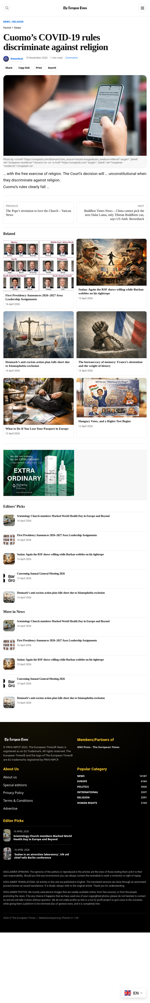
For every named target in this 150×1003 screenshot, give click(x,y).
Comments (71, 57)
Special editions (15, 785)
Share (9, 67)
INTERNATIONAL (87, 792)
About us (10, 777)
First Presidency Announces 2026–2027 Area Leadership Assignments (57, 535)
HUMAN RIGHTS (87, 803)
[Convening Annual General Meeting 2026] (9, 578)
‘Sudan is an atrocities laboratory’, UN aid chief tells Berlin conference (41, 855)
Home (7, 27)
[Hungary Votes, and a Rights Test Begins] (112, 397)
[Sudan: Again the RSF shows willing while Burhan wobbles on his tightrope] (112, 262)
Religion (17, 21)
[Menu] (142, 8)
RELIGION (83, 797)
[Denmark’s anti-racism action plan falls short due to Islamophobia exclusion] (38, 334)
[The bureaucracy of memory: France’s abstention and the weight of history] (112, 334)
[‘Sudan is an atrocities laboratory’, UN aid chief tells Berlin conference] (7, 854)
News (6, 21)
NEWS (81, 776)
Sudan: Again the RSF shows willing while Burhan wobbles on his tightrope (60, 554)
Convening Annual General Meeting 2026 (41, 573)
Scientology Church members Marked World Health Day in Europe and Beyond (63, 516)
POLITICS (83, 786)
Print (39, 67)
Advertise (10, 808)
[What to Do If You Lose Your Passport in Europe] (38, 401)
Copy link (24, 67)
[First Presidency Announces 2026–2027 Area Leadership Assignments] (38, 265)
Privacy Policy (13, 792)
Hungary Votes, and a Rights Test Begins (105, 421)
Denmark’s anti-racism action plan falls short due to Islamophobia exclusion (61, 592)
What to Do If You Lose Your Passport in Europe (36, 428)
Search (52, 67)
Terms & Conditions (18, 800)
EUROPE (82, 781)
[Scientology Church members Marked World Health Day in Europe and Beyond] (9, 520)
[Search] (7, 8)
